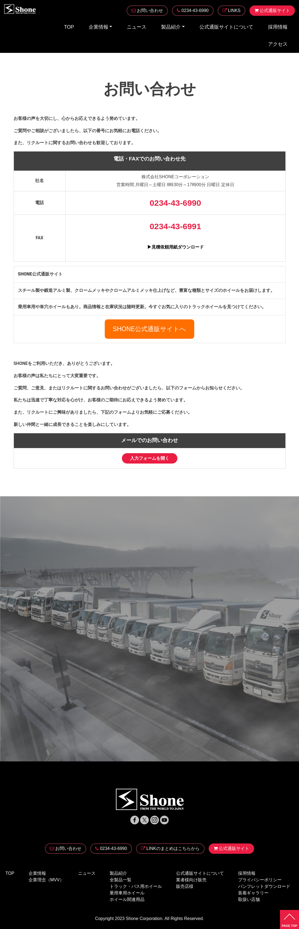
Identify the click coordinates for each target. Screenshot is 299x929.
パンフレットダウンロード (264, 886)
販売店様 (184, 886)
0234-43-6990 (111, 848)
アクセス (278, 44)
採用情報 (278, 27)
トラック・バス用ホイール (136, 886)
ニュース (136, 27)
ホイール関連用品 (127, 899)
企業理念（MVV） (46, 879)
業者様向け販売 (191, 879)
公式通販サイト (231, 848)
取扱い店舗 (249, 899)
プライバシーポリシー (260, 879)
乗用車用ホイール (127, 893)
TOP (69, 27)
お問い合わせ (65, 848)
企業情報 (98, 27)
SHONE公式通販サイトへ (149, 328)
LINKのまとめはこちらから (170, 848)
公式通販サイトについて (226, 27)
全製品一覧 (120, 879)
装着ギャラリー (253, 893)
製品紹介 (171, 27)
